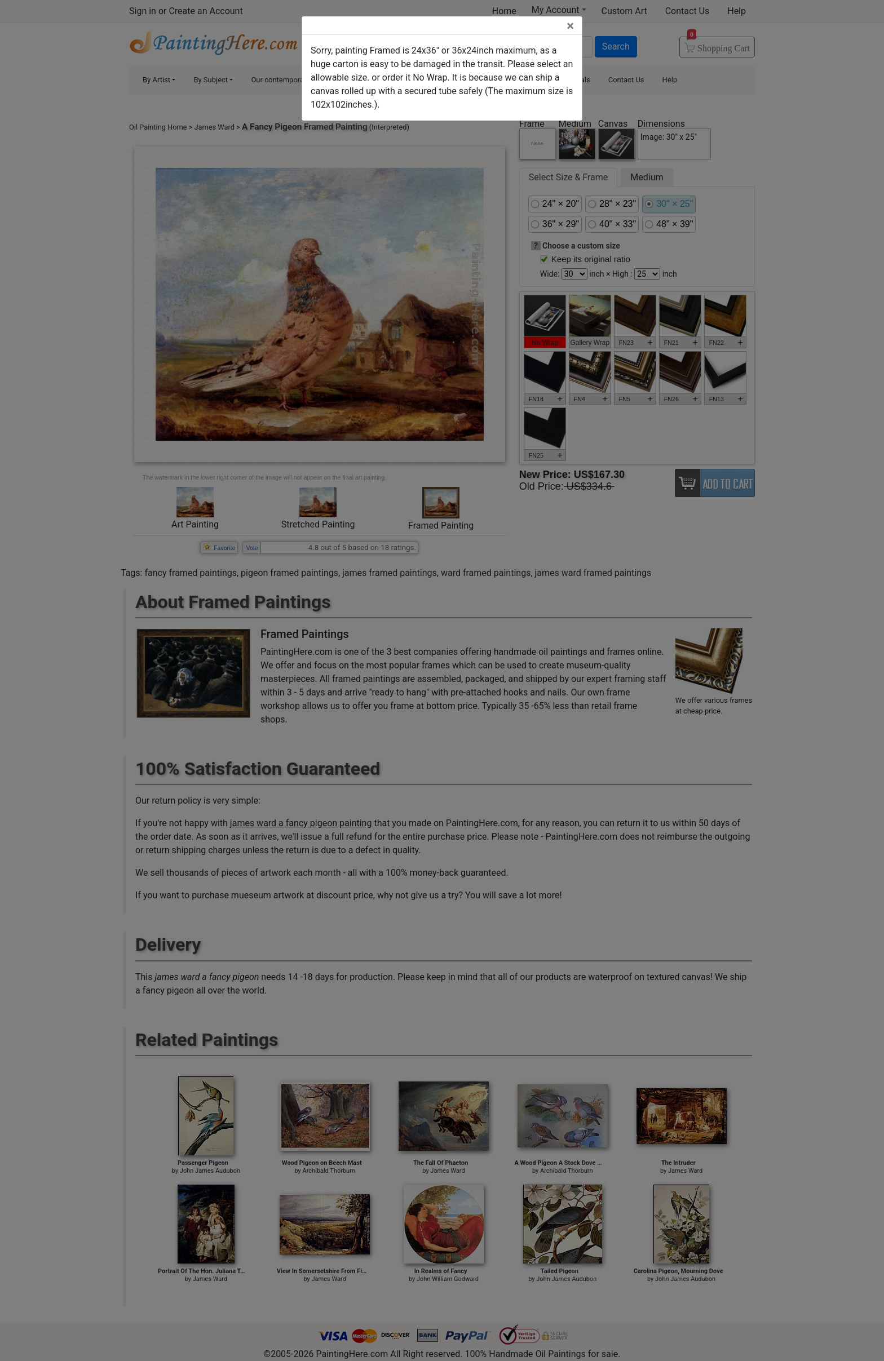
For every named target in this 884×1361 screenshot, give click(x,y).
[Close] (570, 26)
